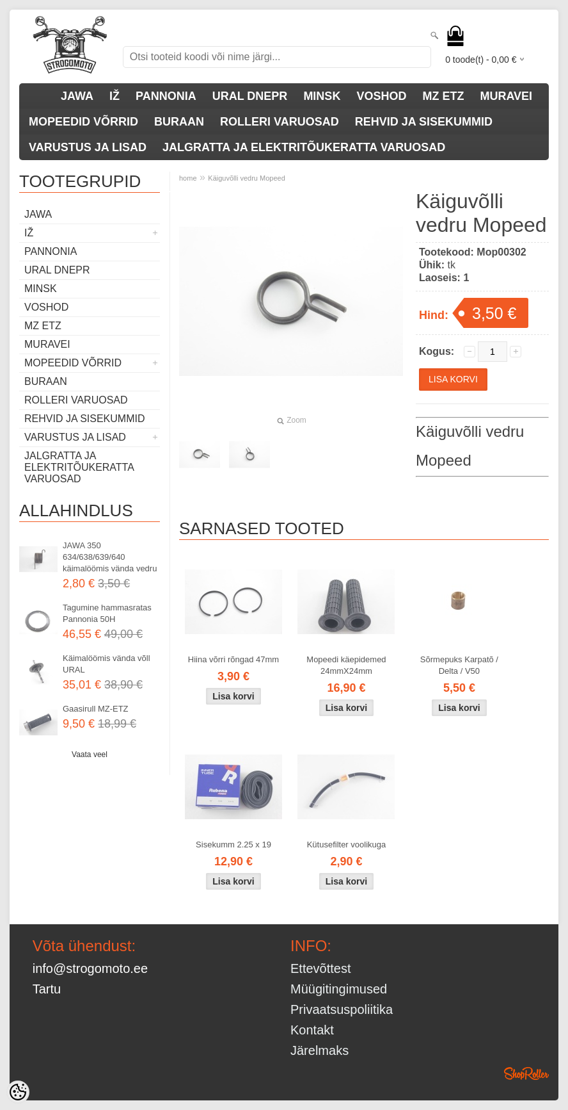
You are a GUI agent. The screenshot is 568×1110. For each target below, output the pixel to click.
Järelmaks (319, 1050)
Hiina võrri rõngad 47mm (233, 659)
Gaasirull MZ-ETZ (96, 709)
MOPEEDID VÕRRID (83, 121)
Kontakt (312, 1030)
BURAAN (179, 121)
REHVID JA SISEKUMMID (424, 121)
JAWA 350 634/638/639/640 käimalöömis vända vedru (110, 557)
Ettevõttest (320, 968)
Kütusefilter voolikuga (346, 844)
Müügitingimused (338, 989)
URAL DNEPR (250, 96)
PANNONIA (166, 96)
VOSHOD (381, 96)
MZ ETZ (443, 96)
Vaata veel (89, 754)
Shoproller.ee (526, 1073)
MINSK (321, 96)
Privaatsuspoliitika (341, 1009)
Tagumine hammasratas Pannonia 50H (107, 613)
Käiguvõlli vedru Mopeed (246, 178)
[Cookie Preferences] (17, 1092)
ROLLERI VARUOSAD (279, 121)
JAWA (77, 96)
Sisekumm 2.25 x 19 (233, 844)
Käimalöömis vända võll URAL (106, 663)
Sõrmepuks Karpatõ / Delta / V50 (459, 665)
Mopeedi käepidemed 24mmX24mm (346, 665)
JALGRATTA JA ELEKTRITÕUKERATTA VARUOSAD (303, 147)
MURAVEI (506, 96)
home (188, 178)
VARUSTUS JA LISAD (87, 147)
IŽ (114, 96)
